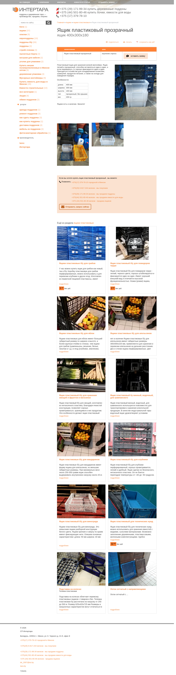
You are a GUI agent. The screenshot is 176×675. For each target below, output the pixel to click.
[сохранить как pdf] (145, 42)
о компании (43, 2)
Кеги (23, 27)
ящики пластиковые (81, 22)
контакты (61, 2)
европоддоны (28, 38)
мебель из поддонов (31, 129)
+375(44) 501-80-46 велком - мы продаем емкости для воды (97, 197)
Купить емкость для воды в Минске (33, 83)
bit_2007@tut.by (27, 662)
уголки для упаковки (31, 61)
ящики (24, 30)
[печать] (127, 42)
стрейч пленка (28, 50)
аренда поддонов (29, 110)
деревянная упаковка (31, 74)
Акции (24, 96)
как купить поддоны (31, 121)
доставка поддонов (30, 125)
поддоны (25, 46)
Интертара (24, 147)
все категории (28, 92)
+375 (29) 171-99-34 (91, 8)
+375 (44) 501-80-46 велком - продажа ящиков (91, 201)
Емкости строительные (33, 88)
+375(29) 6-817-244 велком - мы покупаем (90, 188)
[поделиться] (112, 42)
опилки (24, 34)
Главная (60, 22)
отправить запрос (106, 2)
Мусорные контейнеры (32, 78)
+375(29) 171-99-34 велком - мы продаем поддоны (93, 194)
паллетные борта (29, 54)
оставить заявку (138, 56)
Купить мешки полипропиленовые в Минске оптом (34, 67)
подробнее (63, 284)
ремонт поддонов (29, 114)
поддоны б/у (27, 42)
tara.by (23, 666)
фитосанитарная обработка (35, 133)
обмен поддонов (29, 100)
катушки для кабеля (31, 58)
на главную (24, 2)
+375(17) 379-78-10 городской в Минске (89, 182)
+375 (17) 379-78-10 (71, 15)
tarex (21, 143)
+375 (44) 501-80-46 (93, 12)
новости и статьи (82, 2)
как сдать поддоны (30, 117)
